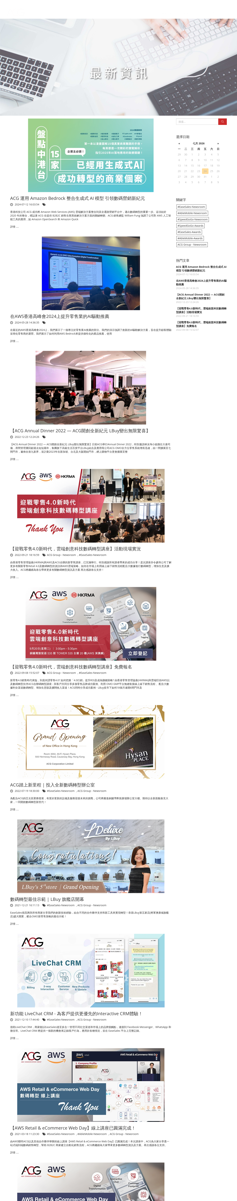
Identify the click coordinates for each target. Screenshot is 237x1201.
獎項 (214, 10)
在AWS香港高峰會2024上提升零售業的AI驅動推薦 (59, 316)
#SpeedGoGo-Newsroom (193, 219)
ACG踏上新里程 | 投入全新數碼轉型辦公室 (52, 785)
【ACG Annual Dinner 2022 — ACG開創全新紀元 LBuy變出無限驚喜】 (80, 430)
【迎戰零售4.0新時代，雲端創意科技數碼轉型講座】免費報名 (71, 667)
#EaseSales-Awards (189, 232)
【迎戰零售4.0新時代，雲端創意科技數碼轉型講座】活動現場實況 (75, 549)
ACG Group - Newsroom (62, 555)
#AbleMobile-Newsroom (92, 1134)
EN (230, 2)
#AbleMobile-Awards (190, 238)
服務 (185, 10)
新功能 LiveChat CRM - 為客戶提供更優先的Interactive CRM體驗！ (76, 1013)
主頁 (153, 10)
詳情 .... (14, 226)
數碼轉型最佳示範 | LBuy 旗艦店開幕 (47, 899)
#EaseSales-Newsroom (92, 555)
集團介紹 (169, 10)
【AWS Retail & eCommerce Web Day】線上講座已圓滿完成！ (73, 1128)
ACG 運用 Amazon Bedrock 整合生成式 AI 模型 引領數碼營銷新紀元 (77, 198)
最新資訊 (200, 10)
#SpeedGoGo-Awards (190, 225)
